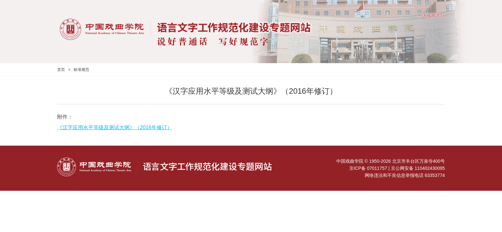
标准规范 (81, 69)
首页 (61, 69)
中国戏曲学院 (431, 15)
